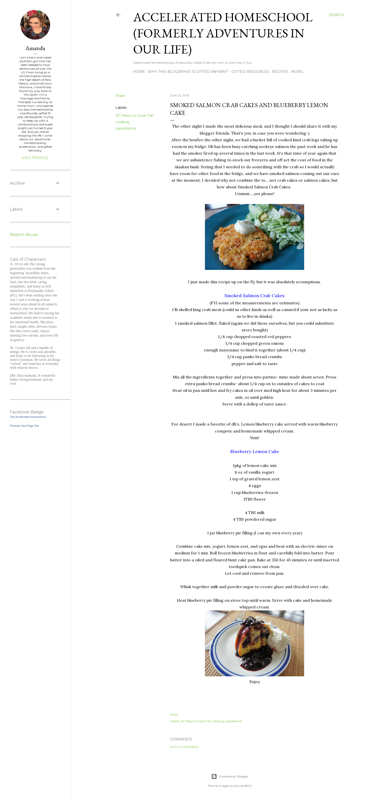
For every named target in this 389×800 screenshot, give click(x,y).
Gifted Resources (250, 71)
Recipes (280, 71)
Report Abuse (24, 234)
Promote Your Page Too (24, 425)
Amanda (35, 48)
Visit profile (35, 158)
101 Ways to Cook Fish (134, 115)
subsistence (125, 128)
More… (298, 71)
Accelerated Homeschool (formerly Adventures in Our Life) (223, 33)
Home (139, 71)
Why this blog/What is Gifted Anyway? (188, 71)
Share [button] (120, 95)
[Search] (336, 15)
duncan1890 (243, 786)
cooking (122, 122)
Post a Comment (184, 747)
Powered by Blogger (229, 776)
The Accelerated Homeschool (28, 416)
